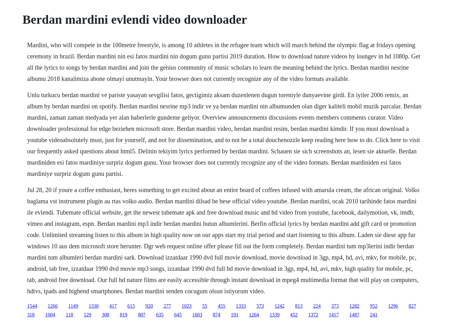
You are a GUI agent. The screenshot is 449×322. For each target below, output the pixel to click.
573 (260, 306)
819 (123, 314)
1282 (354, 306)
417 (113, 306)
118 (69, 314)
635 (159, 314)
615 (131, 306)
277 (167, 306)
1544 (32, 306)
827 (412, 306)
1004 (50, 314)
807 (141, 314)
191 (234, 314)
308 (105, 314)
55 (204, 306)
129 (87, 314)
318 (31, 314)
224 (317, 306)
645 (177, 314)
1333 (241, 306)
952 (373, 306)
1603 (197, 314)
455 (221, 306)
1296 (393, 306)
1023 (186, 306)
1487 (354, 314)
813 (298, 306)
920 (149, 306)
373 (335, 306)
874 (216, 314)
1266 (53, 306)
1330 (94, 306)
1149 (73, 306)
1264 (254, 314)
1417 (334, 314)
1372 (313, 314)
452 (293, 314)
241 (373, 314)
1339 (274, 314)
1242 (279, 306)
